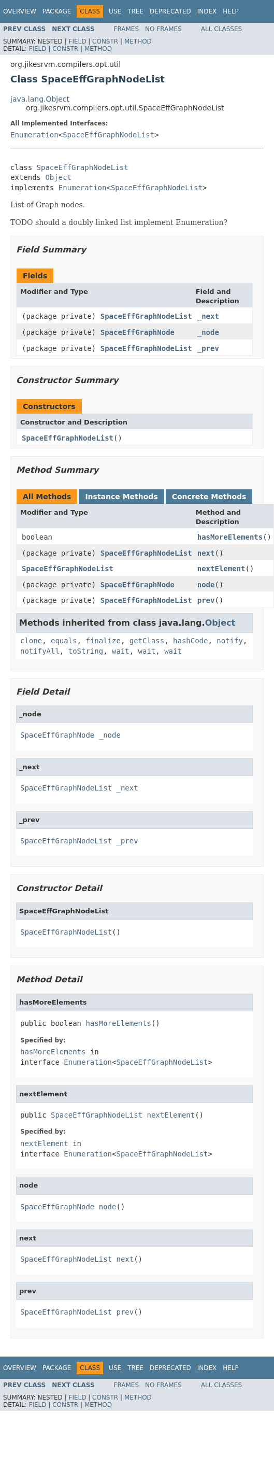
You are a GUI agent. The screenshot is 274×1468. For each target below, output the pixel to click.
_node (208, 332)
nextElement (221, 568)
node (206, 585)
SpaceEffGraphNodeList (108, 135)
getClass (146, 641)
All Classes (221, 29)
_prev (208, 348)
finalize (102, 641)
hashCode (190, 641)
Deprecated (170, 11)
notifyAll (40, 651)
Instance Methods (121, 496)
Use (115, 11)
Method (138, 41)
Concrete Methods (209, 496)
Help (231, 11)
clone (31, 641)
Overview (19, 11)
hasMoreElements (230, 537)
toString (85, 651)
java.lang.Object (39, 99)
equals (64, 641)
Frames (126, 29)
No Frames (163, 29)
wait (120, 651)
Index (207, 11)
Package (56, 11)
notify (230, 641)
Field (77, 41)
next (206, 553)
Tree (135, 11)
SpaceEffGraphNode (137, 332)
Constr (105, 41)
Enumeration (34, 135)
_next (208, 316)
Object (58, 177)
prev (206, 600)
